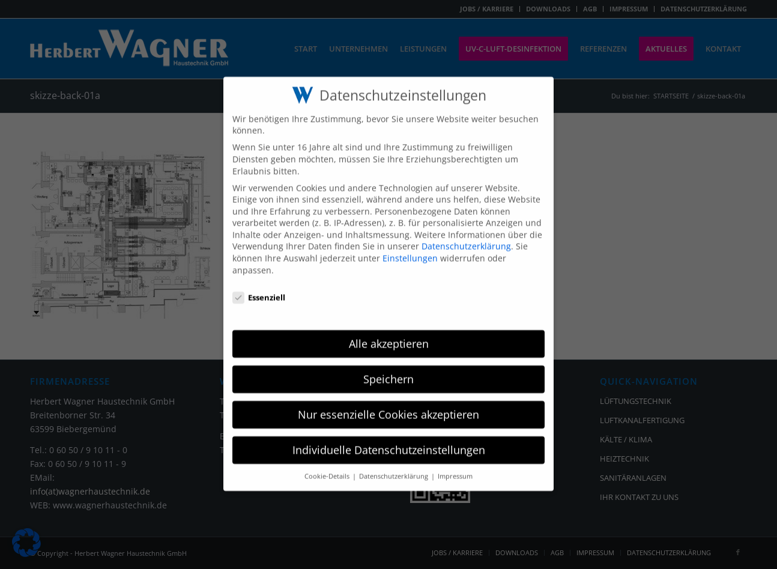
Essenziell (258, 286)
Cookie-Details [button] (327, 464)
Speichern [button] (388, 367)
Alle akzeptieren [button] (389, 332)
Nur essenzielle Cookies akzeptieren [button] (388, 403)
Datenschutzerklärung (466, 235)
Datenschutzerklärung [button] (394, 464)
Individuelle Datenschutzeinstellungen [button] (388, 438)
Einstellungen (410, 246)
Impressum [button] (455, 464)
